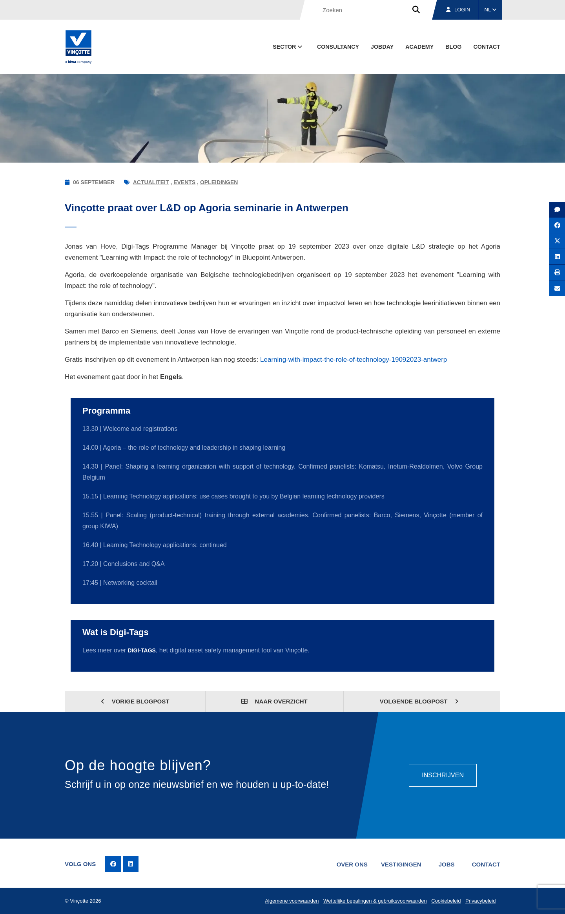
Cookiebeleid (446, 901)
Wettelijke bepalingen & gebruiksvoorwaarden (375, 901)
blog (453, 47)
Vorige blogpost (135, 701)
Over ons (352, 864)
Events (184, 182)
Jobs (447, 864)
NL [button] (491, 10)
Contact (486, 47)
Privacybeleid (480, 901)
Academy (419, 47)
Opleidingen (219, 182)
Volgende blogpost (419, 701)
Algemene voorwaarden (292, 901)
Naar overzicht (274, 701)
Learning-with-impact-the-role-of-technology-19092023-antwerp (353, 359)
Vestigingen (401, 864)
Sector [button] (288, 47)
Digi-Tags (142, 650)
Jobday (382, 47)
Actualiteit (151, 182)
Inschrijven (443, 775)
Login (458, 10)
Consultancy (338, 47)
